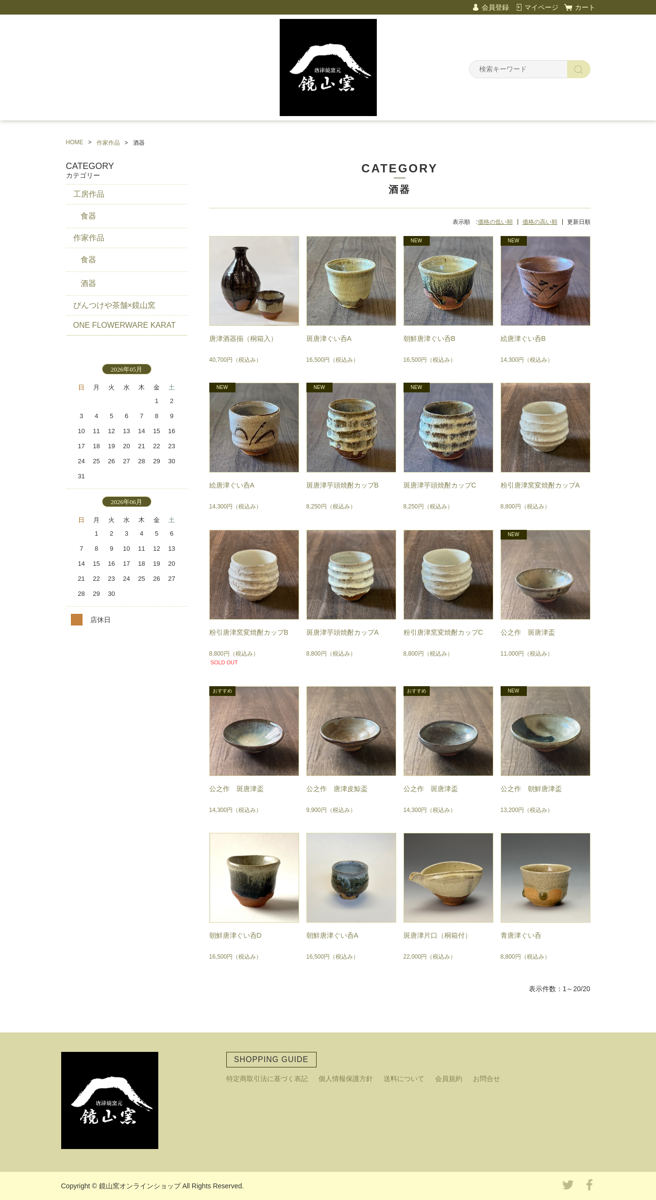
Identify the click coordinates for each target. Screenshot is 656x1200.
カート (585, 7)
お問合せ (486, 1078)
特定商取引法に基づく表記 (267, 1078)
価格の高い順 (539, 222)
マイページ (541, 7)
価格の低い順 (495, 222)
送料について (404, 1078)
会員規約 (448, 1078)
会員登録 (495, 7)
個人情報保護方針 (346, 1078)
